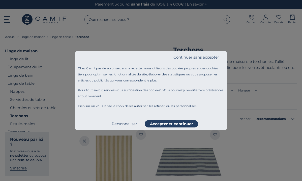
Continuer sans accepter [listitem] (196, 57)
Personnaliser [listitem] (124, 123)
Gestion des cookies (145, 90)
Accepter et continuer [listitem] (171, 123)
